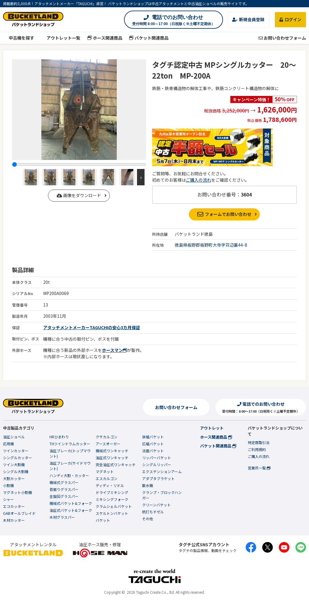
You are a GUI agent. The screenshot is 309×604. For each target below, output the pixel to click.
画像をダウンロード (79, 195)
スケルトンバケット (112, 513)
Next (141, 177)
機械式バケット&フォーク (70, 503)
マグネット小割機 (17, 492)
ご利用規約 (257, 449)
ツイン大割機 (14, 464)
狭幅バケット (153, 436)
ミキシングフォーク (112, 499)
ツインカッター (15, 450)
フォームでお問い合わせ (224, 214)
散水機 (147, 485)
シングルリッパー (156, 464)
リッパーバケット (156, 457)
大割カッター (14, 478)
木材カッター (14, 520)
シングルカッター (17, 457)
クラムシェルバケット (114, 506)
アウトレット (212, 428)
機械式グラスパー (63, 482)
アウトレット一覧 (61, 38)
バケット (103, 520)
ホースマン (114, 350)
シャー (8, 499)
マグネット (105, 471)
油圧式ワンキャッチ (112, 457)
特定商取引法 (258, 442)
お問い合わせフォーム (282, 38)
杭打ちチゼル (153, 511)
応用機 (8, 443)
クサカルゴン (106, 436)
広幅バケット (153, 443)
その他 (147, 518)
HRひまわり (59, 436)
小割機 (8, 485)
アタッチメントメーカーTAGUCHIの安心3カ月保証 (91, 327)
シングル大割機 (15, 471)
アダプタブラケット (158, 478)
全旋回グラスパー (63, 496)
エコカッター (14, 506)
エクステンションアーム (162, 471)
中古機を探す (18, 38)
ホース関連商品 (104, 38)
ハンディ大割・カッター (69, 475)
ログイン (290, 19)
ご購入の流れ (198, 180)
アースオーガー (108, 443)
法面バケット (153, 450)
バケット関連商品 (149, 38)
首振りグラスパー (63, 489)
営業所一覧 (259, 467)
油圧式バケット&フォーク (70, 510)
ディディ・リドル (110, 485)
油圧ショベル (14, 436)
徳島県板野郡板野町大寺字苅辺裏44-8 (211, 245)
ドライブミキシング (112, 492)
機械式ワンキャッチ (112, 450)
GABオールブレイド (19, 513)
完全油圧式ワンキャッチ (115, 464)
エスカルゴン (106, 478)
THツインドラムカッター (69, 443)
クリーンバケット (156, 504)
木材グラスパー (62, 517)
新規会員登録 (248, 19)
